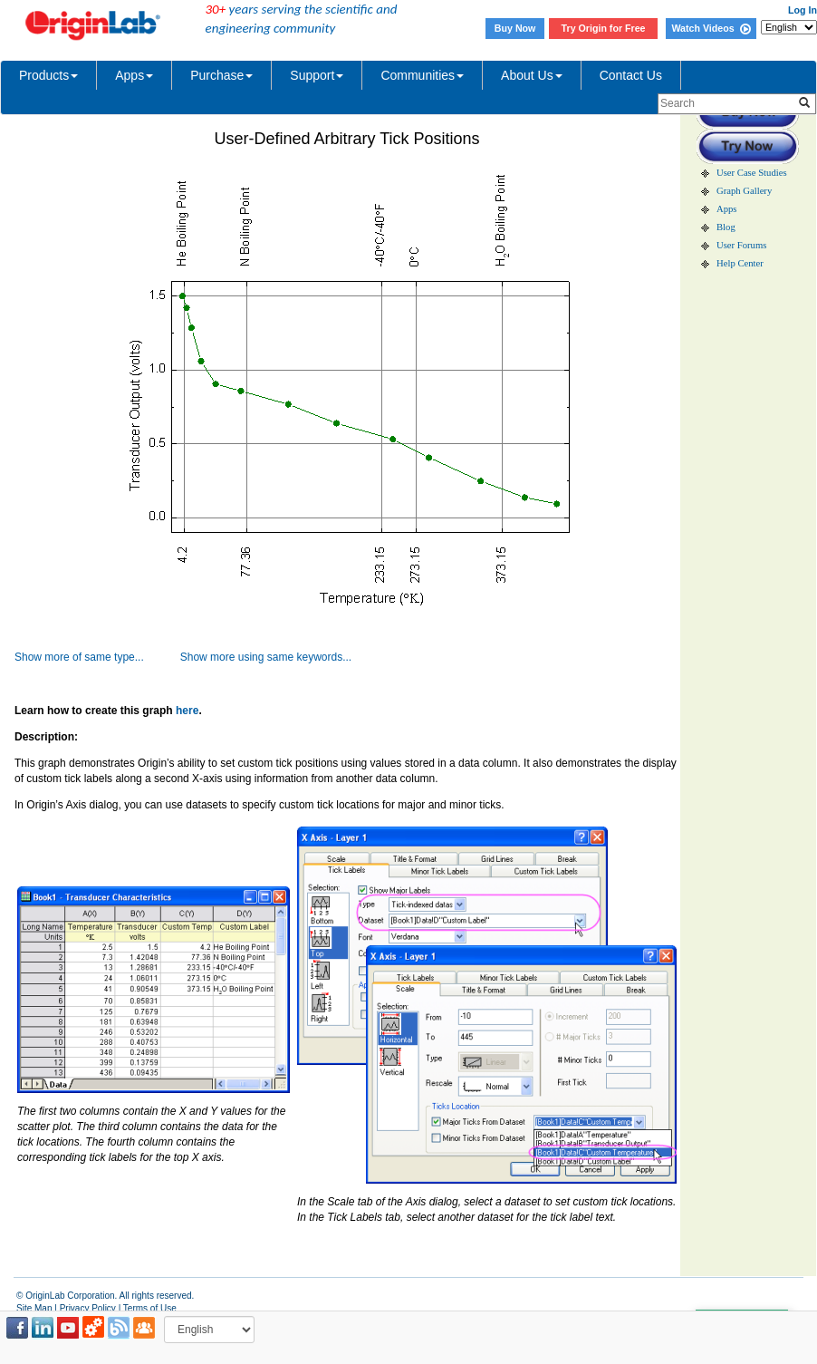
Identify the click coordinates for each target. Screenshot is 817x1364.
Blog (725, 227)
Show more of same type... (79, 657)
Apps (134, 75)
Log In (802, 10)
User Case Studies (751, 173)
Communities (422, 75)
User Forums (741, 245)
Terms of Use (150, 1308)
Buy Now (515, 28)
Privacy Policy (88, 1308)
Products (48, 75)
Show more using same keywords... (265, 657)
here (187, 710)
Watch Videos (710, 28)
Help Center (740, 263)
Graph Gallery (744, 191)
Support (316, 75)
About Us (531, 75)
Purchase (221, 75)
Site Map (34, 1308)
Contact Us (631, 75)
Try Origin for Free (604, 28)
